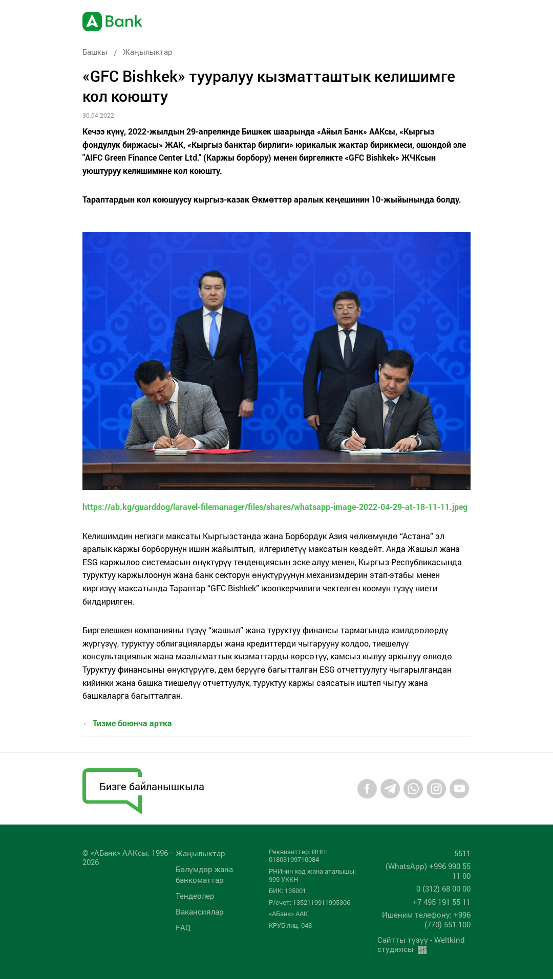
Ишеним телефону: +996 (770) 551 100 (426, 919)
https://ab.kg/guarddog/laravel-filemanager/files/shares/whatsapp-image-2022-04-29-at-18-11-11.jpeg (274, 506)
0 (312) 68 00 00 (443, 888)
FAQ (183, 927)
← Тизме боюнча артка (127, 723)
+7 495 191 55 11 (442, 902)
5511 (462, 853)
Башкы (95, 52)
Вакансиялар (200, 911)
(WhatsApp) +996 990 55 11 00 (428, 871)
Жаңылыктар (148, 52)
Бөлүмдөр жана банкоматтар (204, 874)
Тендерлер (195, 896)
